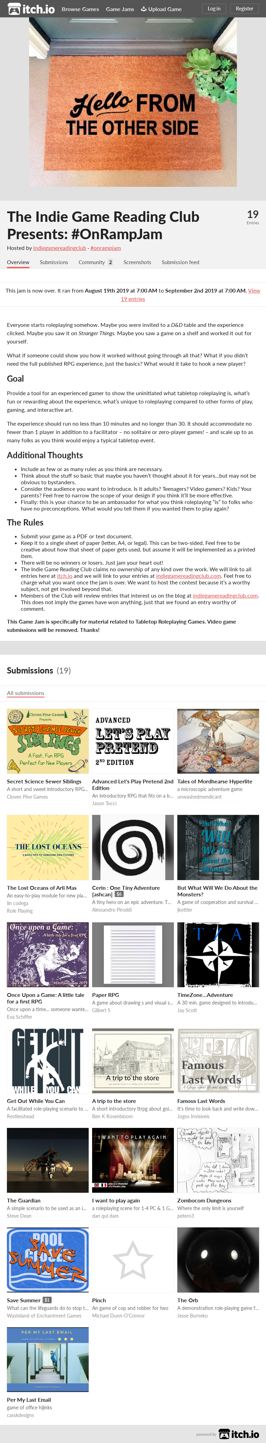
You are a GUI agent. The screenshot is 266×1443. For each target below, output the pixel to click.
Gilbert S (101, 1011)
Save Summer (24, 1300)
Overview (18, 262)
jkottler (184, 910)
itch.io (64, 576)
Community (95, 262)
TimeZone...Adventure (205, 995)
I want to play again (116, 1200)
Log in (214, 8)
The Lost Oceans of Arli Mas (42, 888)
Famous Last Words (201, 1101)
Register (244, 8)
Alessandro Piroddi (112, 910)
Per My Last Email (29, 1400)
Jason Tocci (104, 804)
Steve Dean (19, 1216)
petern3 (185, 1216)
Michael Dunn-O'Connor (118, 1316)
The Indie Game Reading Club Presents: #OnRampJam (103, 225)
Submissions (56, 262)
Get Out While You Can (36, 1101)
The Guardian (24, 1200)
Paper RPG (105, 995)
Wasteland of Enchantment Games (44, 1316)
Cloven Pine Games (27, 797)
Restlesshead (20, 1117)
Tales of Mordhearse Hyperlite (214, 781)
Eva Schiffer (19, 1017)
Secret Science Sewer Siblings (44, 781)
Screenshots (143, 262)
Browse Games (80, 9)
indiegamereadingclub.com (188, 576)
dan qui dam (105, 1216)
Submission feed (189, 262)
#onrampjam (105, 247)
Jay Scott (187, 1011)
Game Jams (120, 9)
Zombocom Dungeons (204, 1200)
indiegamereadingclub (59, 247)
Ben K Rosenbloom (112, 1117)
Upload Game (161, 9)
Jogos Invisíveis (193, 1117)
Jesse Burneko (192, 1316)
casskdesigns (20, 1415)
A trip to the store (114, 1101)
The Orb (187, 1300)
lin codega (17, 903)
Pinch (99, 1300)
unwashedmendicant (199, 797)
